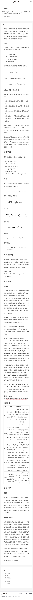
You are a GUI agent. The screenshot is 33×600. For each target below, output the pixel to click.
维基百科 (9, 16)
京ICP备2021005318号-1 (5, 599)
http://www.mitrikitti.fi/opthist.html (16, 398)
